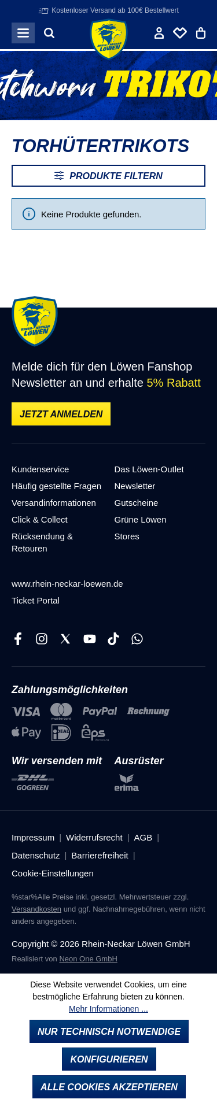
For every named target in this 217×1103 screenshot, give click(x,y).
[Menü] (23, 33)
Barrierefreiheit (99, 855)
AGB (143, 837)
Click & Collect (40, 519)
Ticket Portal (36, 600)
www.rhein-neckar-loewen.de (67, 583)
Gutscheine (137, 503)
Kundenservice (40, 469)
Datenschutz (36, 855)
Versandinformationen (54, 503)
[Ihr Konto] (159, 33)
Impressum (33, 837)
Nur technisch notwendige (109, 1032)
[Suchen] (49, 33)
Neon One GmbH (88, 958)
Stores (127, 536)
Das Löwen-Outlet (149, 469)
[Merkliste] (180, 33)
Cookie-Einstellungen (53, 873)
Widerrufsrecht (94, 837)
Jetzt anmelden (61, 414)
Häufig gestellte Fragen (56, 486)
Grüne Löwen (141, 519)
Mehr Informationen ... (108, 1008)
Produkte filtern (108, 175)
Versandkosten (36, 909)
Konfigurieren (109, 1059)
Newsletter (135, 486)
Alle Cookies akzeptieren (109, 1087)
